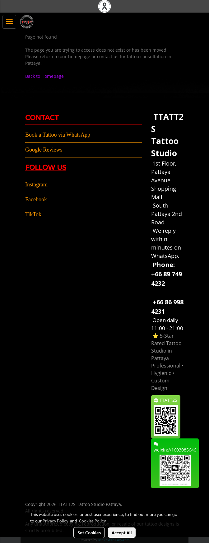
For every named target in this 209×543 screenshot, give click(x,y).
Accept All (122, 532)
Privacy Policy (55, 520)
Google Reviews (43, 150)
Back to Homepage (44, 76)
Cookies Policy (92, 520)
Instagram (36, 184)
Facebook (36, 199)
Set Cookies (89, 532)
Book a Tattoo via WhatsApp (57, 135)
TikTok (33, 214)
